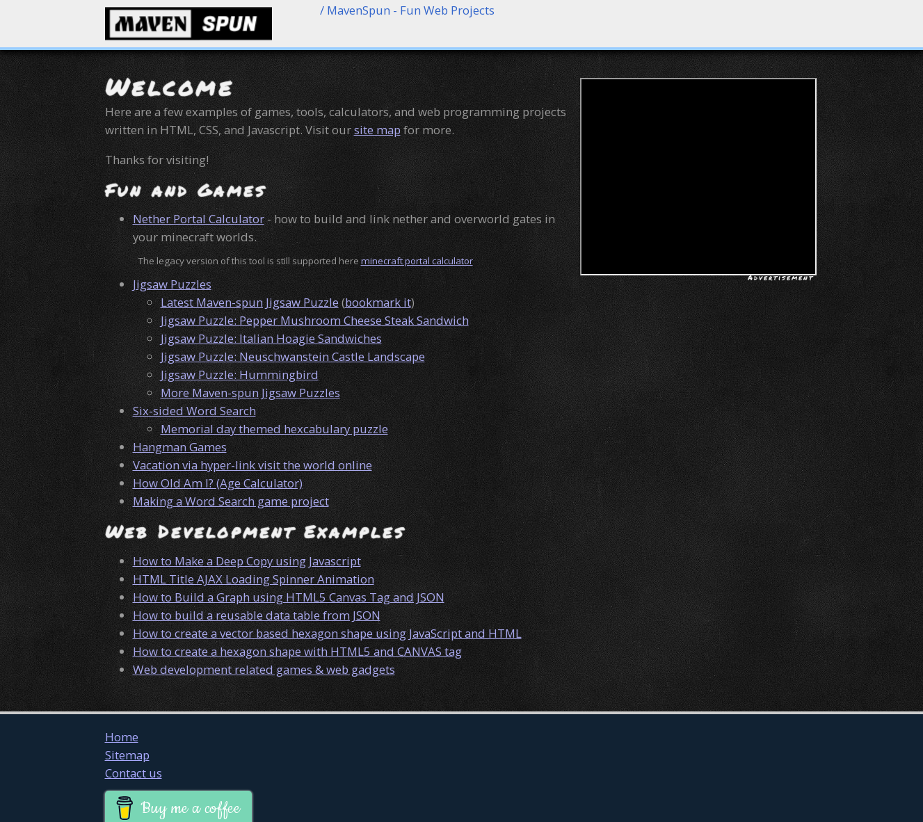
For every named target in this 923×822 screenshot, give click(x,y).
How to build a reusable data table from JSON (256, 615)
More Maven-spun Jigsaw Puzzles (250, 393)
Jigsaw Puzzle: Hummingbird (240, 374)
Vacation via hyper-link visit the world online (252, 465)
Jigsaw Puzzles (172, 284)
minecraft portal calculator (417, 261)
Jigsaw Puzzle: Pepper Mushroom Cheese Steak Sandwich (315, 320)
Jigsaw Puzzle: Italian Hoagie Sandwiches (271, 338)
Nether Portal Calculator (198, 219)
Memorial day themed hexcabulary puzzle (274, 429)
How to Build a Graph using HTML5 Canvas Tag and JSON (288, 597)
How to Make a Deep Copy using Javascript (247, 561)
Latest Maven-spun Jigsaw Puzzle (250, 302)
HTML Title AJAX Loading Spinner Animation (253, 579)
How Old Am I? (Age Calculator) (218, 483)
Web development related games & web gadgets (264, 669)
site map (377, 130)
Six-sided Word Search (194, 411)
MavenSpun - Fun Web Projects (411, 10)
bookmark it (378, 302)
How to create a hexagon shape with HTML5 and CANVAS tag (297, 651)
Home (121, 737)
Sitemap (127, 755)
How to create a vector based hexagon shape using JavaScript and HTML (327, 633)
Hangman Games (180, 447)
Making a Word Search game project (231, 501)
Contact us (133, 773)
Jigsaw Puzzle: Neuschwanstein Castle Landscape (293, 356)
